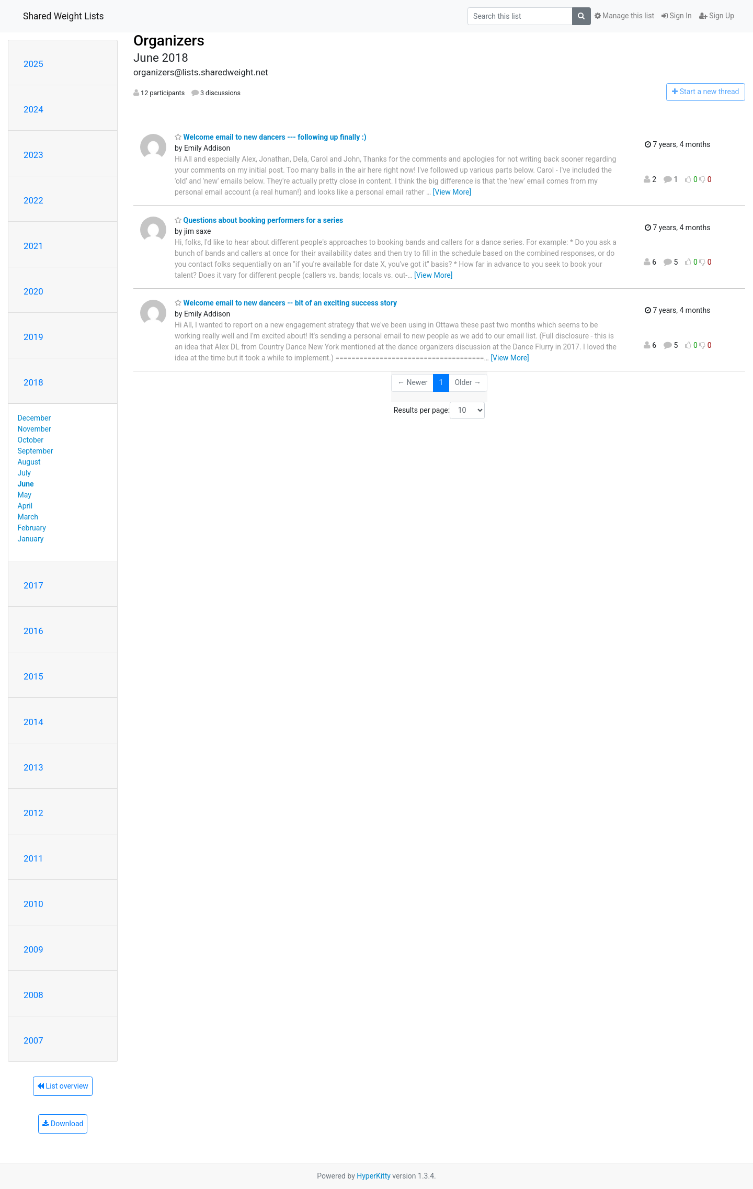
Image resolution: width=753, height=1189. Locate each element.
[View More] (452, 192)
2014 (33, 722)
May (24, 495)
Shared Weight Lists (63, 16)
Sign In (676, 16)
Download (63, 1123)
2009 (33, 949)
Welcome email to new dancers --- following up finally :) (271, 137)
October (30, 440)
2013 (33, 767)
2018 (33, 382)
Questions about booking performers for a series (259, 220)
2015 (33, 676)
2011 (33, 858)
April (25, 506)
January (31, 539)
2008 (33, 995)
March (28, 517)
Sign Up (716, 16)
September (35, 451)
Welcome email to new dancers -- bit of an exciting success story (286, 303)
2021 (33, 246)
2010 (33, 904)
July (24, 473)
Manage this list (624, 16)
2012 (33, 813)
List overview (62, 1086)
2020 (33, 291)
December (34, 418)
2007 (33, 1040)
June (26, 484)
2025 (33, 64)
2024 (33, 109)
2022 (33, 200)
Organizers (168, 40)
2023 (33, 155)
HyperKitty (374, 1176)
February (32, 528)
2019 (33, 337)
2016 (33, 631)
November (34, 429)
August (29, 462)
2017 (33, 585)
